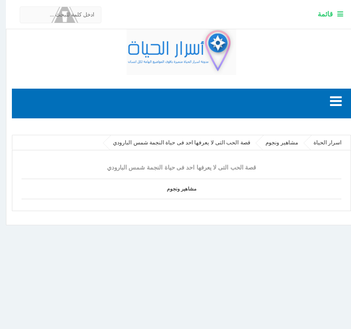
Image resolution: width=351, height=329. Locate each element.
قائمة (319, 14)
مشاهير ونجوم (176, 188)
